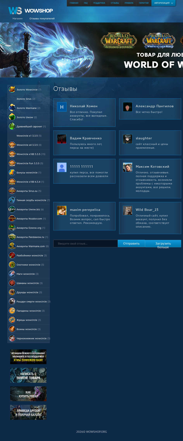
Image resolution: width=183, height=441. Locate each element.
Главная (74, 3)
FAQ (86, 3)
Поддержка (99, 3)
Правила (129, 3)
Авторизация (162, 3)
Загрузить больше (163, 244)
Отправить (131, 243)
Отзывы (115, 3)
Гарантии (144, 3)
